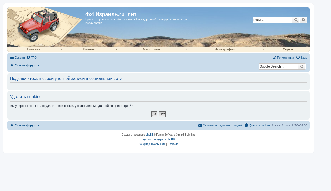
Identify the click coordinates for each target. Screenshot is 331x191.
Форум (287, 49)
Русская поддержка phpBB (158, 139)
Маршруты (151, 49)
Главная (33, 49)
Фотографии (225, 49)
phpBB (150, 134)
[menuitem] (31, 57)
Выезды (89, 49)
